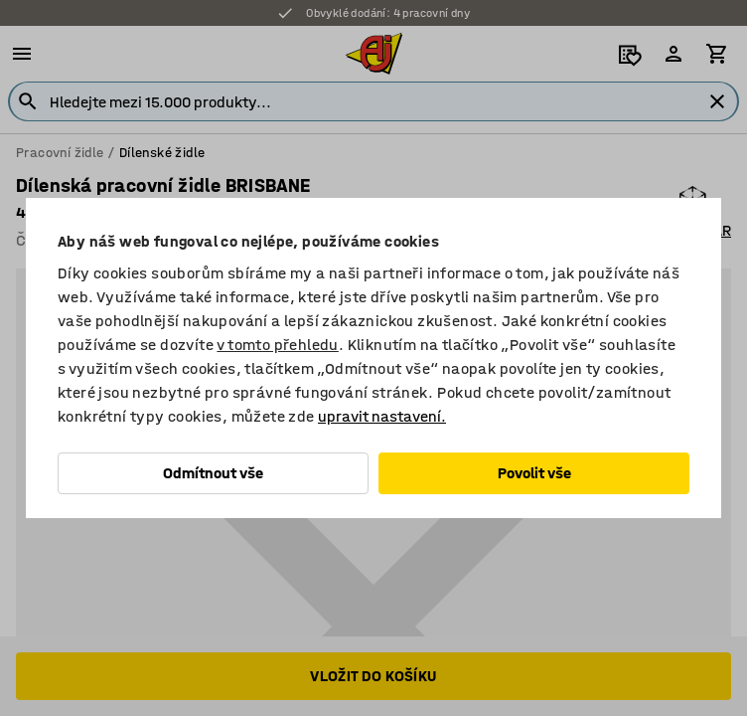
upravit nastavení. (382, 416)
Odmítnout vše (213, 472)
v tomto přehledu (277, 344)
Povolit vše (534, 472)
